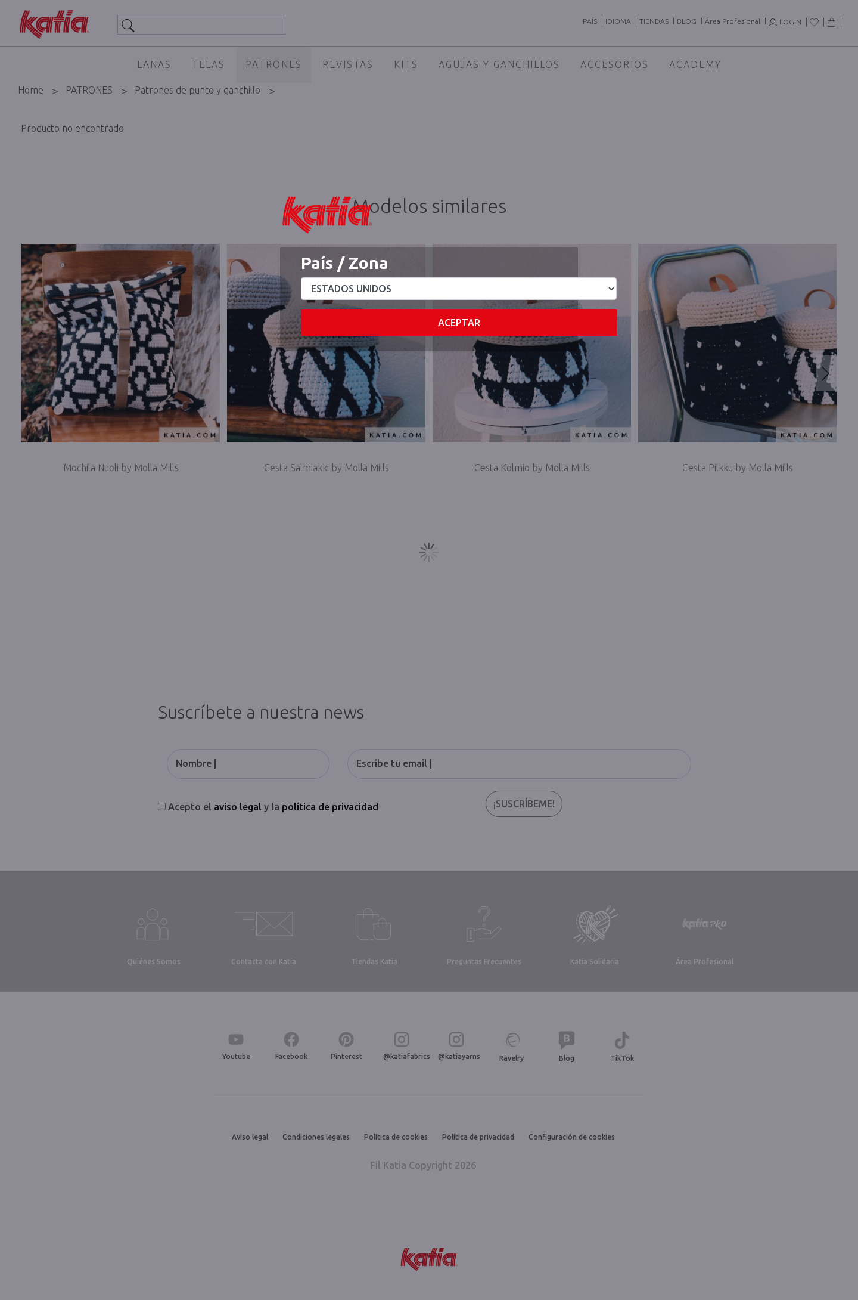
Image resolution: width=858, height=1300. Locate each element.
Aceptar (459, 322)
